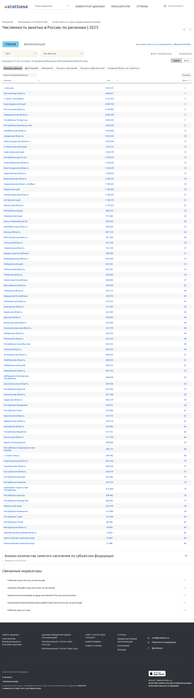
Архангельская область (16, 384)
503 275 (109, 349)
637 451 (109, 269)
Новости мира (93, 646)
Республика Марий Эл (15, 432)
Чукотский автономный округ (19, 538)
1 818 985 (109, 130)
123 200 (109, 516)
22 (185, 200)
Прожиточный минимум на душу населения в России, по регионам (42, 595)
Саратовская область (15, 173)
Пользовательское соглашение (163, 686)
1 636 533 (109, 136)
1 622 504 (109, 141)
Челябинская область (15, 130)
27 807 (109, 538)
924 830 (109, 226)
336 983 (109, 426)
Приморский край (13, 216)
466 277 (109, 365)
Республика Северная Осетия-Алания (20, 449)
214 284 (109, 489)
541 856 (109, 322)
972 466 (109, 216)
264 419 (109, 471)
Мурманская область (14, 421)
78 (185, 506)
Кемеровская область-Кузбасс (19, 184)
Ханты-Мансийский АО (15, 221)
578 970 (109, 296)
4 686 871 (109, 93)
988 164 (109, 210)
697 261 (109, 264)
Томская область (12, 349)
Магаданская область (15, 527)
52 (185, 360)
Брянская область (13, 312)
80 (185, 516)
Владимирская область (16, 258)
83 (185, 532)
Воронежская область (15, 178)
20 (185, 189)
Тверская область (13, 274)
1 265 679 (109, 168)
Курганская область (14, 416)
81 (185, 522)
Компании (123, 646)
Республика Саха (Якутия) (17, 344)
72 (185, 471)
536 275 (109, 333)
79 (185, 511)
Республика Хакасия (14, 477)
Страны (122, 635)
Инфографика (93, 642)
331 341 (109, 432)
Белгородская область (16, 237)
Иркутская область (14, 205)
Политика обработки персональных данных (170, 683)
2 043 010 (109, 120)
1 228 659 (109, 173)
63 (185, 421)
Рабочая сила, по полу (19, 610)
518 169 (109, 338)
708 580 (109, 253)
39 (185, 290)
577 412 (109, 301)
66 (185, 437)
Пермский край (12, 189)
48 (185, 338)
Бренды (122, 650)
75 (185, 489)
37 (185, 280)
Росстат (151, 44)
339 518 (109, 421)
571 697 (109, 306)
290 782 (109, 455)
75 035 (109, 532)
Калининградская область (17, 328)
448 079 (109, 377)
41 (185, 301)
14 (185, 157)
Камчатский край (13, 506)
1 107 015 (109, 205)
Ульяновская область (15, 301)
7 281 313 (109, 88)
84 (185, 538)
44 (185, 317)
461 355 (109, 370)
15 (185, 162)
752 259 (109, 248)
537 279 (109, 328)
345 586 (109, 410)
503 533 (109, 344)
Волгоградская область (16, 168)
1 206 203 (109, 178)
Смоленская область (14, 394)
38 (185, 285)
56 (185, 384)
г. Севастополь (11, 455)
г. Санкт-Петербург (14, 98)
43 (185, 312)
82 (185, 527)
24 (185, 210)
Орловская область (14, 426)
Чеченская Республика (16, 280)
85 (185, 543)
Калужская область (14, 333)
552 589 (109, 312)
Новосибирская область (16, 162)
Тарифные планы (10, 681)
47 (185, 333)
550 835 (109, 317)
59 (185, 400)
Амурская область (13, 400)
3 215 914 (109, 98)
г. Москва (8, 88)
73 (185, 477)
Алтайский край (12, 200)
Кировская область (14, 306)
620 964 (109, 280)
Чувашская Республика (16, 296)
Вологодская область (15, 322)
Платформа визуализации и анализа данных (12, 642)
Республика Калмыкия (15, 511)
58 (185, 394)
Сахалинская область (15, 466)
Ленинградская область (16, 194)
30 (185, 242)
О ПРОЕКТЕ (7, 677)
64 (185, 426)
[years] (20, 53)
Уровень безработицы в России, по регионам (31, 588)
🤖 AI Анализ (31, 68)
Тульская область (13, 242)
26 (185, 221)
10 (185, 136)
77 (185, 500)
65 (185, 432)
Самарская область (14, 136)
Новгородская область (16, 461)
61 (185, 410)
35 (185, 269)
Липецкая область (13, 290)
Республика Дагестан (15, 157)
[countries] (62, 53)
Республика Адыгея (14, 495)
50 (185, 349)
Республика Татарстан (15, 120)
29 (185, 237)
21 (185, 194)
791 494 (109, 237)
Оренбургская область (15, 226)
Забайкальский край (14, 365)
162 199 (109, 506)
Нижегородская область (16, 141)
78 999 (109, 527)
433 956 (109, 389)
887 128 (109, 232)
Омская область (12, 232)
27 (185, 226)
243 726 (109, 482)
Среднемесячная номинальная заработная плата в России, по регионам (45, 602)
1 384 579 (109, 152)
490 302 (109, 354)
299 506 (109, 442)
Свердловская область (16, 114)
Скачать (186, 75)
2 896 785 (109, 104)
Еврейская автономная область (20, 532)
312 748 (109, 437)
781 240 (109, 242)
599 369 (109, 285)
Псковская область (14, 437)
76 (185, 495)
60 (185, 405)
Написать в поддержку (164, 642)
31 (185, 248)
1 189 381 (109, 184)
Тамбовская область (14, 360)
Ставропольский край (15, 146)
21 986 (109, 543)
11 (185, 141)
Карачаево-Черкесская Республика (16, 488)
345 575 (109, 416)
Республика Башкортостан (18, 125)
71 (185, 466)
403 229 (109, 400)
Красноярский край (14, 152)
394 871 (109, 405)
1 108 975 (109, 194)
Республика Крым (13, 210)
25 (185, 216)
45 (185, 322)
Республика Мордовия (15, 405)
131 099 (109, 511)
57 (185, 389)
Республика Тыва (13, 516)
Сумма (176, 60)
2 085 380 (109, 114)
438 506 (109, 384)
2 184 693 (109, 109)
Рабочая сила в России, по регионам (26, 580)
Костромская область (15, 471)
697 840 (109, 258)
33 (185, 258)
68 (185, 449)
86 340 (109, 522)
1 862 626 (109, 125)
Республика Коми (13, 410)
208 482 (109, 495)
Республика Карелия (15, 482)
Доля (186, 60)
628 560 (109, 274)
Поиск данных (10, 635)
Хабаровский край (13, 264)
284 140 (109, 461)
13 (185, 152)
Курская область (12, 317)
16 (185, 168)
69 (185, 455)
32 (185, 253)
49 (185, 344)
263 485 (109, 477)
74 (185, 482)
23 (185, 205)
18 (185, 178)
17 (185, 173)
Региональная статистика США (60, 649)
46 (185, 328)
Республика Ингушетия (16, 500)
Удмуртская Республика (16, 253)
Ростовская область (14, 109)
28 (185, 232)
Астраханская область (15, 354)
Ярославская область (15, 285)
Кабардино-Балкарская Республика (16, 377)
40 (185, 296)
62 (185, 416)
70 (185, 461)
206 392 (109, 500)
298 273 (109, 449)
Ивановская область (14, 370)
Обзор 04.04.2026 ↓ (181, 44)
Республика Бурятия (14, 389)
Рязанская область (13, 338)
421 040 (109, 394)
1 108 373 (109, 200)
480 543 (109, 360)
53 (185, 365)
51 (185, 354)
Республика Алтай (13, 522)
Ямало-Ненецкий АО (14, 442)
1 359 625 (109, 157)
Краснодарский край (15, 104)
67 (185, 442)
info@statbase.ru (160, 638)
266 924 (109, 466)
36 (185, 274)
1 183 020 (109, 189)
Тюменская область (14, 248)
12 (185, 146)
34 (185, 264)
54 (185, 370)
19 (185, 184)
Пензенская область (14, 269)
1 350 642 (109, 162)
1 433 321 (109, 146)
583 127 (109, 290)
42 (185, 306)
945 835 (109, 221)
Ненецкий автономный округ (19, 543)
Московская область (14, 93)
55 (185, 377)
